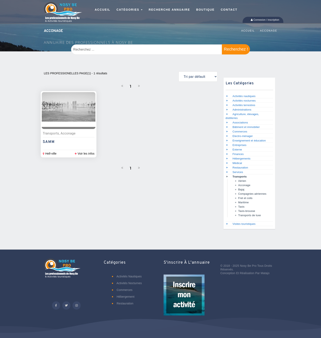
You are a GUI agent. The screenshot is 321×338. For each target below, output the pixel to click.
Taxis (241, 206)
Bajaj (241, 189)
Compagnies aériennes (252, 193)
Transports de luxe (249, 215)
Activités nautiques (244, 96)
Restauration (241, 167)
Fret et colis (245, 198)
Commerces (240, 131)
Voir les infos (84, 153)
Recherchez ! (236, 49)
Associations (240, 122)
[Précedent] (122, 86)
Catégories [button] (129, 9)
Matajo (265, 273)
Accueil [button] (102, 9)
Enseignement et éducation (249, 140)
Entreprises (239, 145)
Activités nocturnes (244, 100)
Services (238, 172)
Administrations (242, 109)
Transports (240, 176)
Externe (237, 149)
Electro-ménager (243, 136)
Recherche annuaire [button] (169, 9)
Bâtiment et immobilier (246, 127)
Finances (238, 154)
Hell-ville (50, 153)
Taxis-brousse (247, 211)
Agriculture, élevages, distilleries (242, 116)
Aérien (242, 180)
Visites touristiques (244, 223)
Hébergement (123, 296)
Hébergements (242, 158)
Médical (237, 163)
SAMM (49, 142)
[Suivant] (139, 86)
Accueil (248, 30)
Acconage (268, 30)
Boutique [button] (205, 9)
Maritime (243, 202)
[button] (184, 298)
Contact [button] (229, 9)
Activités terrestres (244, 105)
